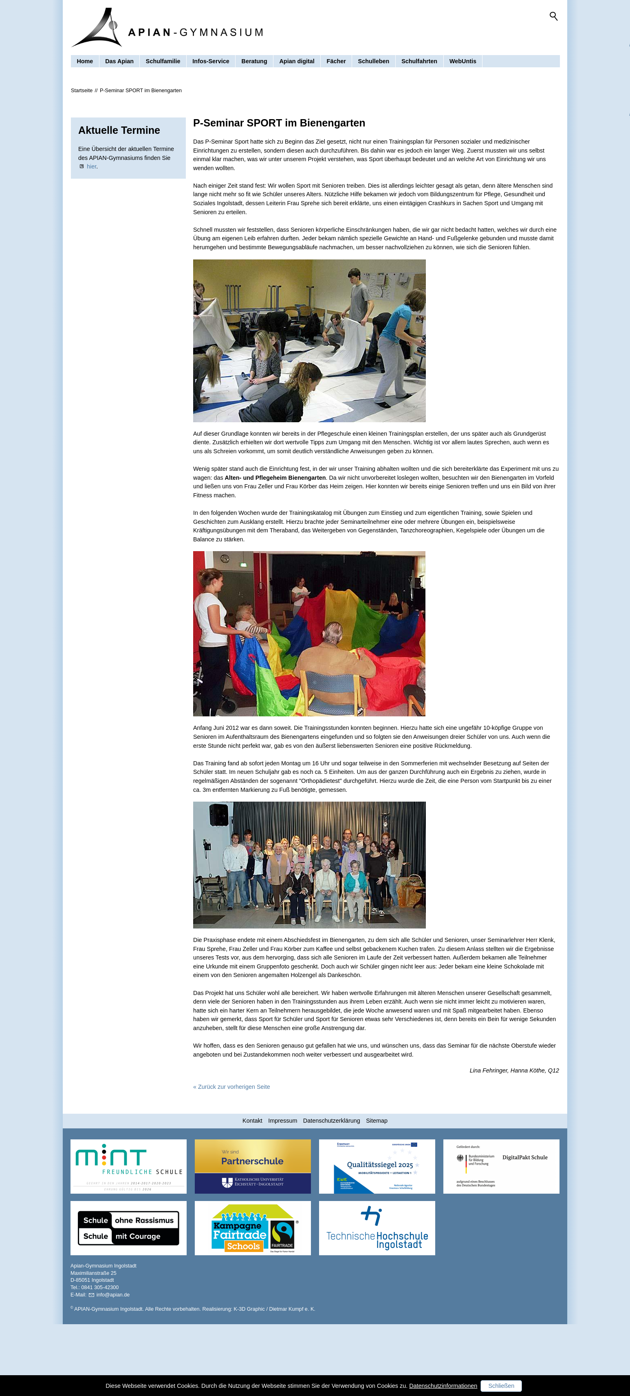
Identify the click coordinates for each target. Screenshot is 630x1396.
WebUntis (462, 63)
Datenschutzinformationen (443, 1386)
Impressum (282, 1192)
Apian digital (296, 63)
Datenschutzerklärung (331, 1192)
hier (91, 238)
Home (85, 63)
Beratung (254, 63)
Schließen (501, 1386)
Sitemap (377, 1192)
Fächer (336, 63)
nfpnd (113, 1366)
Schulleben (374, 63)
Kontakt (252, 1192)
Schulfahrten (419, 63)
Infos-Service (210, 63)
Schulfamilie (163, 63)
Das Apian (119, 63)
